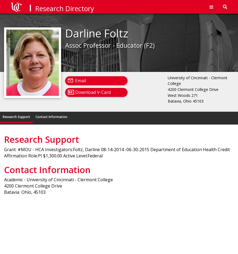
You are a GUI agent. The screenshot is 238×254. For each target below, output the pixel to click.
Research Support (16, 117)
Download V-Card (93, 92)
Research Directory (64, 8)
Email (80, 81)
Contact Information (51, 117)
